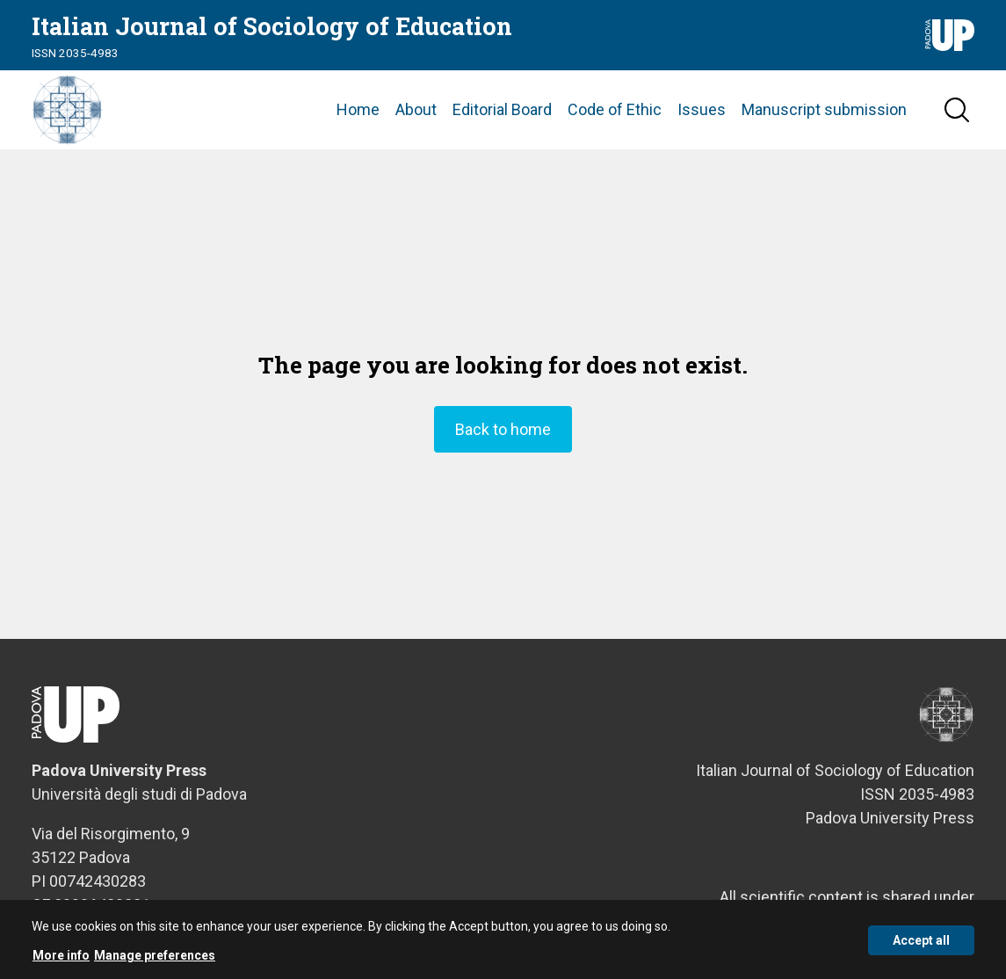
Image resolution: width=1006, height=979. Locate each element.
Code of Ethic (615, 109)
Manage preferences (154, 960)
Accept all (921, 945)
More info (61, 960)
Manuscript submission (824, 109)
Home (358, 109)
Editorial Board (502, 109)
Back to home (503, 429)
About (416, 109)
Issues (701, 109)
